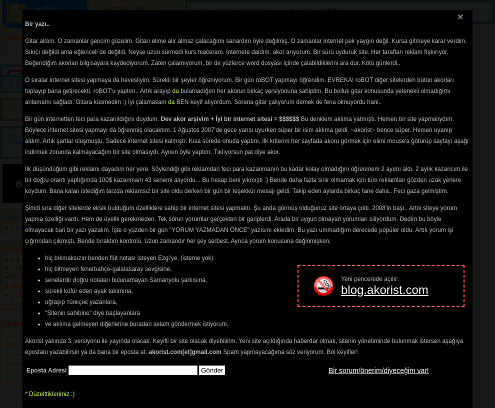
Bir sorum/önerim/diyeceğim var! (378, 370)
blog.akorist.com (384, 289)
